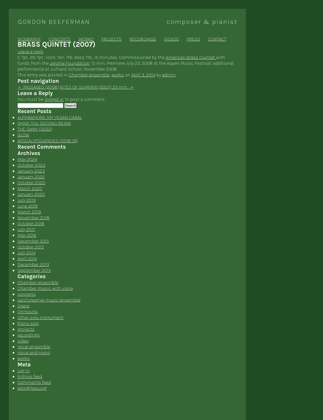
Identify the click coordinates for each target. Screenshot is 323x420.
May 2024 (27, 159)
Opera (23, 306)
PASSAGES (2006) (38, 87)
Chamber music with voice (45, 288)
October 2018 (30, 223)
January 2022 (31, 177)
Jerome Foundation (69, 63)
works (85, 39)
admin (169, 75)
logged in (54, 99)
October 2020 (31, 183)
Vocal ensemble (33, 347)
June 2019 (27, 206)
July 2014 (26, 253)
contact (217, 39)
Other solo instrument (40, 317)
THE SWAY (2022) (34, 129)
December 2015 (33, 241)
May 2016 (26, 235)
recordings (142, 39)
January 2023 (31, 171)
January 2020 (31, 194)
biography (29, 39)
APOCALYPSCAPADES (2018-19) (47, 141)
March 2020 (29, 188)
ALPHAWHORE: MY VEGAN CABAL (49, 117)
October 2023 (31, 165)
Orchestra (27, 312)
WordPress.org (32, 388)
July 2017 (26, 229)
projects (111, 39)
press (193, 39)
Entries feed (29, 376)
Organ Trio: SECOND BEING (44, 123)
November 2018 (33, 218)
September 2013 (34, 270)
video (23, 341)
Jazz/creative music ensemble (48, 300)
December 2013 (33, 264)
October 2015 (30, 247)
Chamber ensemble (89, 75)
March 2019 (29, 212)
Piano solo (28, 323)
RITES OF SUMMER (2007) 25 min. (97, 87)
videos (171, 39)
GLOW (23, 135)
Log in (23, 371)
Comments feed (34, 382)
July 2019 (26, 200)
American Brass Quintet (191, 57)
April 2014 (27, 259)
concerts (60, 39)
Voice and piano (33, 352)
